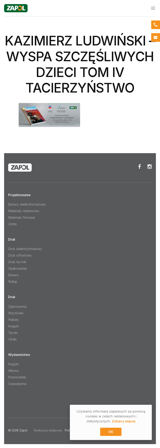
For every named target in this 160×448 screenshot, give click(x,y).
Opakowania (17, 268)
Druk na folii (17, 262)
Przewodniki (17, 377)
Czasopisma (17, 383)
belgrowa (55, 430)
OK (110, 432)
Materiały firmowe (21, 217)
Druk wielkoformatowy (25, 249)
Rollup (12, 281)
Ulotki (12, 224)
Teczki (13, 332)
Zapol (23, 430)
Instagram (150, 166)
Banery (13, 275)
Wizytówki (15, 313)
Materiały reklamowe (23, 211)
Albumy (13, 370)
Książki (13, 326)
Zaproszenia (17, 306)
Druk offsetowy (20, 255)
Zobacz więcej (123, 422)
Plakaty (13, 319)
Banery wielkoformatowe (27, 204)
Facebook (139, 166)
